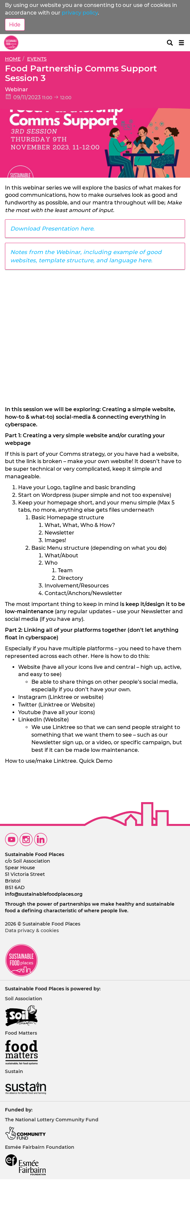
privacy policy (80, 13)
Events (37, 59)
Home (13, 59)
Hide (14, 24)
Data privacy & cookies (32, 930)
